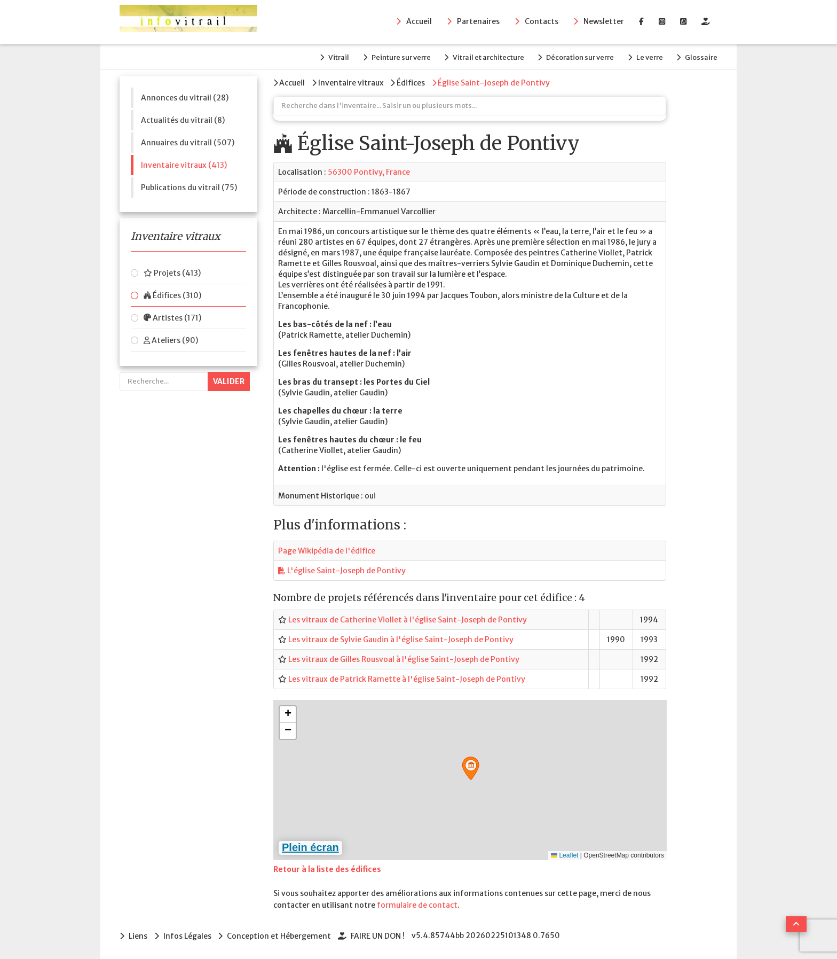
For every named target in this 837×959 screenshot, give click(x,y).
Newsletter (603, 22)
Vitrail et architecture (484, 56)
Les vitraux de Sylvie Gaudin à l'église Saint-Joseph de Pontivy (401, 638)
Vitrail (331, 56)
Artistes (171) (172, 317)
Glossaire (701, 56)
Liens (138, 934)
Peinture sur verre (395, 56)
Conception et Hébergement (280, 934)
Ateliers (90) (171, 339)
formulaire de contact (417, 904)
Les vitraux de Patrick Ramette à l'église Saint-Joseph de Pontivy (406, 677)
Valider (228, 380)
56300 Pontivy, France (369, 171)
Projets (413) (172, 272)
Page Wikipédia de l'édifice (326, 550)
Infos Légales (188, 934)
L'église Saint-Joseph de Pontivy (342, 569)
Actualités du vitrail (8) (183, 119)
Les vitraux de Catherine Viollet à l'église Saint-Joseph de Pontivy (407, 618)
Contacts (541, 22)
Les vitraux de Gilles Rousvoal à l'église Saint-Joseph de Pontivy (403, 657)
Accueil (419, 22)
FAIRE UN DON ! (380, 934)
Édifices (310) (172, 294)
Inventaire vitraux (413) (184, 164)
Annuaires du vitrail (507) (187, 141)
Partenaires (478, 22)
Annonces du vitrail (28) (184, 97)
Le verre (648, 56)
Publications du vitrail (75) (189, 186)
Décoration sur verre (577, 56)
